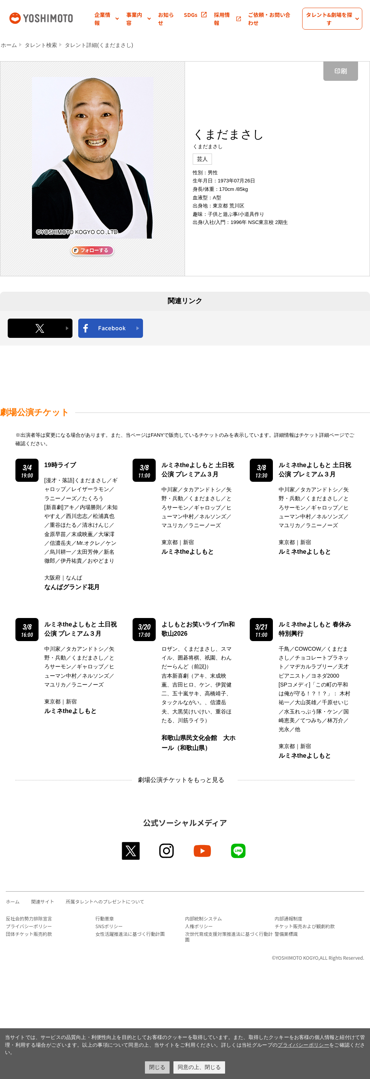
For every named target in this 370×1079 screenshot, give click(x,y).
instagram (167, 850)
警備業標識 (286, 933)
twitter (131, 850)
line (239, 850)
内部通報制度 (289, 918)
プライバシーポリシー (29, 926)
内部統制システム (203, 918)
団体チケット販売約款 (29, 933)
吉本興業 (51, 17)
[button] (106, 19)
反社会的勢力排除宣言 (29, 918)
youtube (203, 850)
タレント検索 (41, 45)
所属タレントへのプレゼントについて (105, 901)
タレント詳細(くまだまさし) (99, 45)
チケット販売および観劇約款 (305, 926)
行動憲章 (105, 918)
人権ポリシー (199, 926)
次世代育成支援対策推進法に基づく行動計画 (229, 936)
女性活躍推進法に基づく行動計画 (130, 933)
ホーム (9, 45)
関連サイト (42, 901)
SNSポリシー (109, 926)
